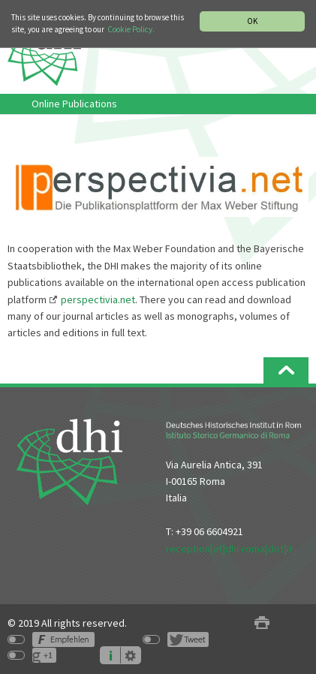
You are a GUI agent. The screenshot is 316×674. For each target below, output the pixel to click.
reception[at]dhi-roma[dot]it (229, 548)
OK (252, 21)
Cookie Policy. (131, 29)
